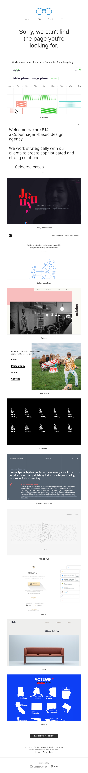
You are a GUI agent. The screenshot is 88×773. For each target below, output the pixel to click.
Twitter (36, 747)
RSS (51, 752)
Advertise (59, 747)
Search (28, 19)
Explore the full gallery (44, 736)
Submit (50, 19)
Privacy (38, 752)
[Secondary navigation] (61, 18)
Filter (39, 19)
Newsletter (28, 747)
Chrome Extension (47, 747)
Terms (45, 752)
